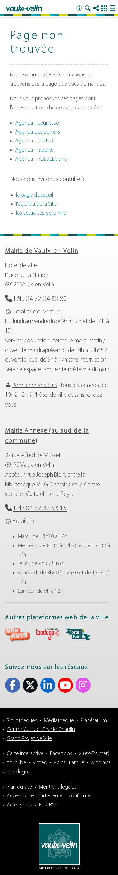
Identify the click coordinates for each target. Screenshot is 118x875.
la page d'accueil (34, 195)
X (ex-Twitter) (94, 754)
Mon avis (101, 763)
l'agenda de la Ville (36, 204)
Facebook (61, 754)
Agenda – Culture (35, 141)
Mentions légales (57, 787)
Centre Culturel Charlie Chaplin (41, 730)
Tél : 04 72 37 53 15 (40, 508)
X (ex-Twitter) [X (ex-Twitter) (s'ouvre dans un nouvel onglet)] (30, 685)
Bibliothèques (22, 721)
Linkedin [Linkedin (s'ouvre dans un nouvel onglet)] (47, 685)
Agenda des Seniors (37, 132)
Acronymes (19, 805)
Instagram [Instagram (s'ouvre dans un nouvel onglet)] (83, 685)
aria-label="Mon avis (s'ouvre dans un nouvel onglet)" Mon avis (17, 635)
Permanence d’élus (34, 386)
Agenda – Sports (34, 150)
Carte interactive (25, 754)
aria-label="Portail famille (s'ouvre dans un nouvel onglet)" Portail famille (78, 634)
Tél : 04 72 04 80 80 (40, 299)
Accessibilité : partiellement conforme (49, 796)
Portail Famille (69, 763)
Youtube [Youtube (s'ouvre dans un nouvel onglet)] (65, 685)
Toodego (17, 772)
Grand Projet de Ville (29, 739)
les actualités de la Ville (41, 213)
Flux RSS (48, 805)
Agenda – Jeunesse (37, 123)
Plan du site (19, 787)
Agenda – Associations (40, 159)
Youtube (16, 763)
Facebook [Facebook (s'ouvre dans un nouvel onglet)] (12, 685)
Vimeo (40, 763)
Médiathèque (59, 721)
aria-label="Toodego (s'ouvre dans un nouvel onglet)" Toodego (47, 634)
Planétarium (94, 721)
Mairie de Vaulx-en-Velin (41, 251)
